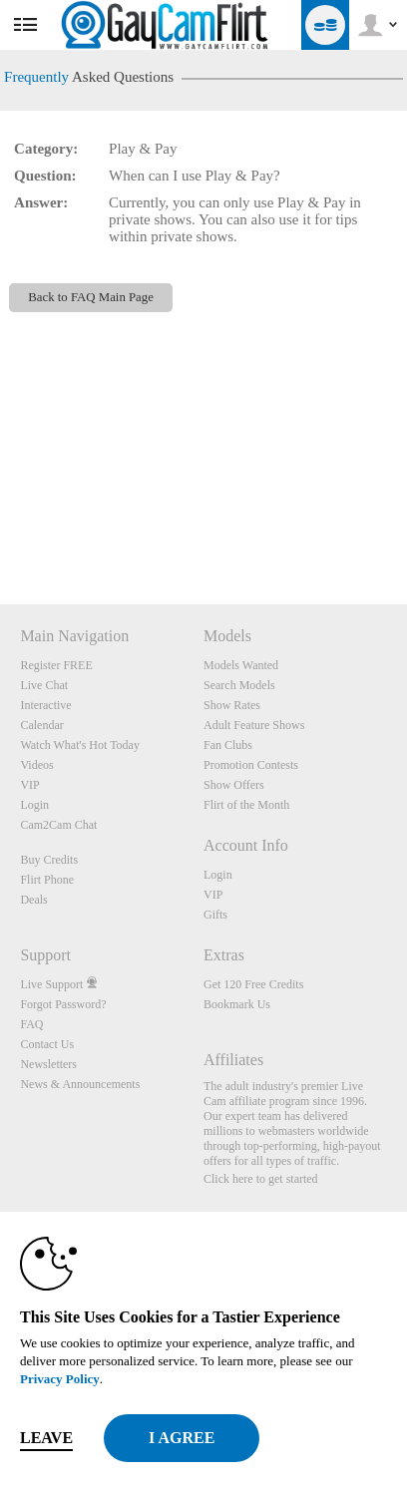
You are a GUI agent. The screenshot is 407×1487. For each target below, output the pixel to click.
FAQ (31, 1024)
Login (34, 805)
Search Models (239, 685)
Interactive (45, 705)
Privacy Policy (60, 1378)
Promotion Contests (251, 765)
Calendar (41, 725)
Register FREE (56, 665)
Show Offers (234, 785)
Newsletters (48, 1064)
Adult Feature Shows (254, 725)
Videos (36, 765)
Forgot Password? (63, 1004)
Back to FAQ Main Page (91, 297)
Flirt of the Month (246, 805)
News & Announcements (80, 1084)
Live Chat (44, 685)
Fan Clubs (228, 745)
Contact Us (47, 1044)
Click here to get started (261, 1179)
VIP (29, 785)
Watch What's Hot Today (80, 745)
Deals (33, 900)
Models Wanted (241, 665)
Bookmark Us (237, 1004)
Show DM (0, 530)
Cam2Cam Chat (58, 825)
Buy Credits (49, 860)
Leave (46, 1437)
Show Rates (232, 705)
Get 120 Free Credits (253, 984)
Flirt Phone (47, 880)
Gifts (215, 915)
